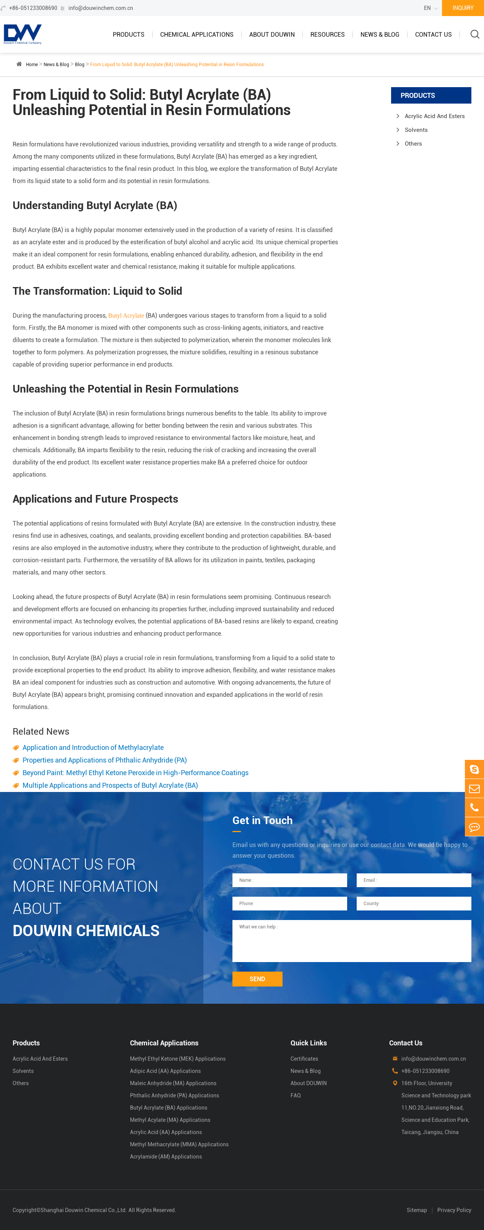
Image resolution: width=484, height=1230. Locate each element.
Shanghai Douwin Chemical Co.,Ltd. (84, 1210)
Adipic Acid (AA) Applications (165, 1071)
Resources (327, 34)
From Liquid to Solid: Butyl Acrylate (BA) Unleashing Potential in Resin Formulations (177, 64)
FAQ (296, 1095)
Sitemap (417, 1210)
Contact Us (433, 34)
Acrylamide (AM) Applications (166, 1157)
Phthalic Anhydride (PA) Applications (174, 1095)
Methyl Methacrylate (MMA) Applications (179, 1144)
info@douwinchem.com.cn (100, 8)
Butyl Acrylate (126, 315)
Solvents (416, 130)
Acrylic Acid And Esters (435, 116)
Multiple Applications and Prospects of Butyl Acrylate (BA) (110, 785)
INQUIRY (463, 8)
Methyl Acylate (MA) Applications (170, 1120)
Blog (79, 64)
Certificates (304, 1059)
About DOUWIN (272, 34)
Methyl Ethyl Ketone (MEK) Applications (178, 1059)
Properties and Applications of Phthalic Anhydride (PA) (105, 760)
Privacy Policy (454, 1210)
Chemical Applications (197, 34)
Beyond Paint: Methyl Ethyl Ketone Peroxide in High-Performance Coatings (135, 773)
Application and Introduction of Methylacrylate (93, 747)
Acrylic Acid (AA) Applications (166, 1132)
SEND (257, 979)
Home (32, 64)
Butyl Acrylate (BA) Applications (168, 1108)
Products (129, 34)
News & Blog (380, 34)
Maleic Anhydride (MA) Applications (173, 1083)
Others (413, 143)
